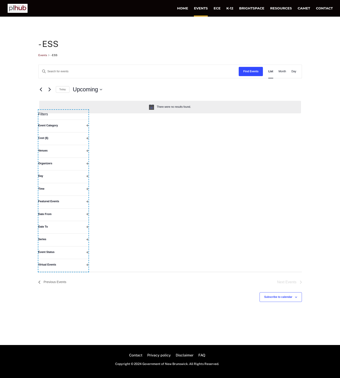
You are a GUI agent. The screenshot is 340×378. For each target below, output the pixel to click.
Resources (281, 8)
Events (201, 8)
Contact (324, 8)
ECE (217, 8)
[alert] (170, 107)
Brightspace (251, 8)
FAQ (201, 355)
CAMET (304, 8)
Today (62, 89)
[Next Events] (49, 89)
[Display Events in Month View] (282, 71)
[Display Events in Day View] (293, 71)
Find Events (250, 71)
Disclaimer (184, 355)
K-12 (229, 8)
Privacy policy (159, 355)
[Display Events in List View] (270, 71)
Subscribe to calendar (278, 297)
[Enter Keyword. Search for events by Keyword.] (139, 71)
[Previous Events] (41, 89)
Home (182, 8)
